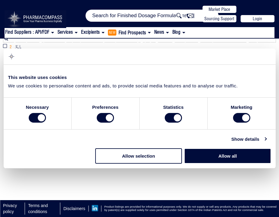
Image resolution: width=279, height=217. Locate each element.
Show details (245, 139)
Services (114, 45)
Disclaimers (74, 208)
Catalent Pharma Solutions (52, 45)
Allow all (228, 156)
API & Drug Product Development (186, 45)
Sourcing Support (219, 18)
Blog (176, 32)
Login (257, 18)
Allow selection (138, 156)
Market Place (219, 9)
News (159, 32)
